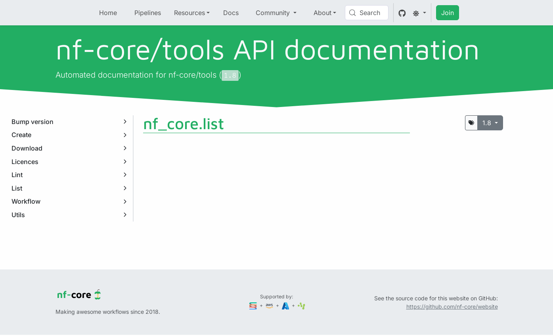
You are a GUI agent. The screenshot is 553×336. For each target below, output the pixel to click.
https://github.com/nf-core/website (452, 306)
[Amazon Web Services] (270, 305)
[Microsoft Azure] (286, 305)
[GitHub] (402, 13)
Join (447, 13)
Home (108, 13)
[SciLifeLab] (301, 305)
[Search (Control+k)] (366, 12)
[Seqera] (253, 305)
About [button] (322, 13)
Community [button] (274, 13)
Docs (231, 13)
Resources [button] (189, 13)
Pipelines (147, 13)
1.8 (487, 123)
